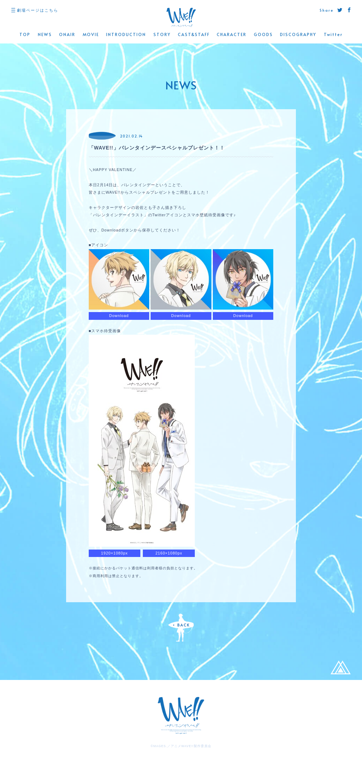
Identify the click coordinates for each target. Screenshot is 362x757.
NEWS (45, 35)
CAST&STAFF (194, 35)
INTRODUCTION (126, 35)
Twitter (333, 35)
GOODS (263, 35)
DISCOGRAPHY (298, 35)
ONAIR (67, 35)
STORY (162, 35)
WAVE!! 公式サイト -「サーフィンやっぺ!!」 (180, 17)
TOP (24, 35)
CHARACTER (231, 35)
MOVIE (91, 35)
